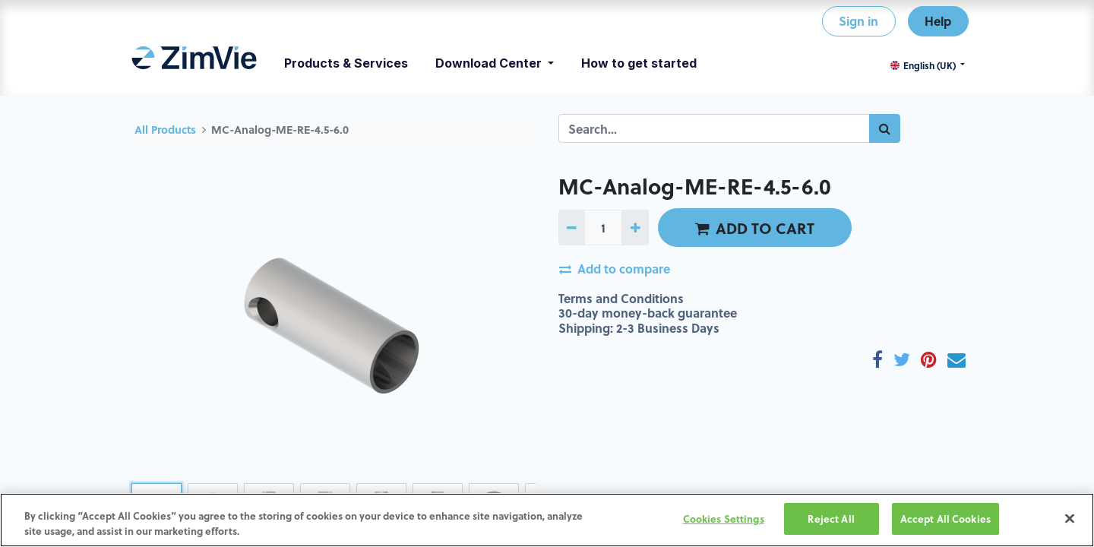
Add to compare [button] (614, 268)
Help (938, 21)
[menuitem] (194, 63)
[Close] (1069, 518)
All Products (165, 130)
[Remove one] (571, 227)
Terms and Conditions (621, 298)
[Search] (884, 128)
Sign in (858, 21)
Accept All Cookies (945, 518)
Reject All (831, 518)
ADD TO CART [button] (754, 228)
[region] (547, 520)
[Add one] (634, 227)
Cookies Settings (723, 518)
